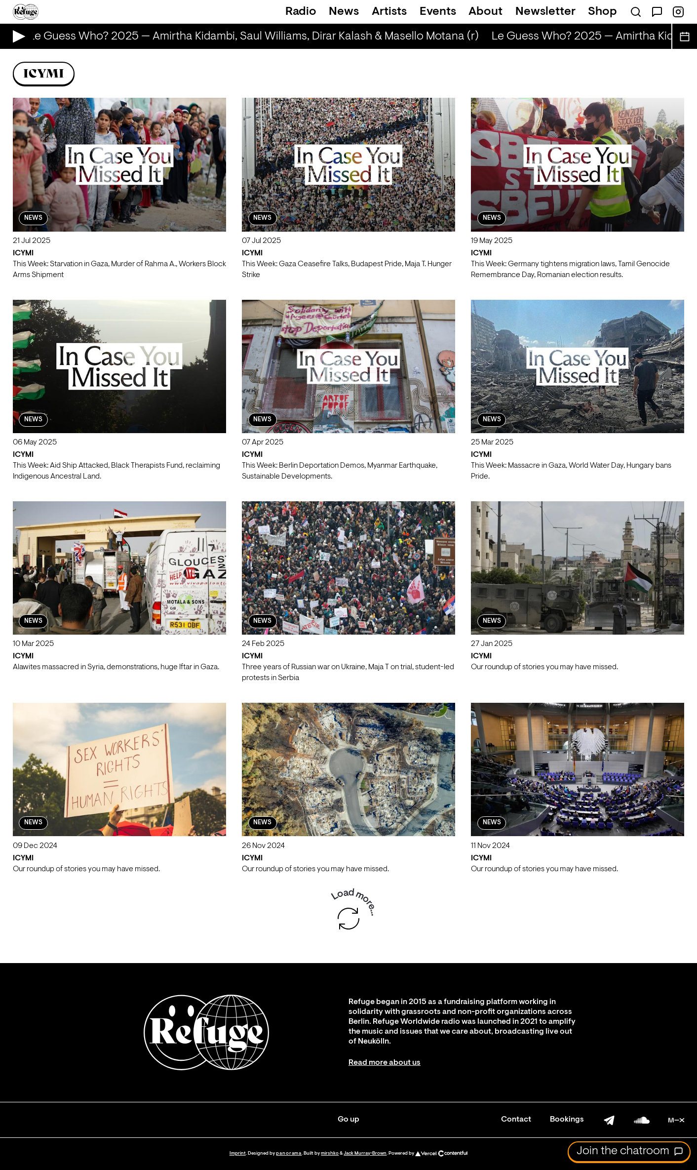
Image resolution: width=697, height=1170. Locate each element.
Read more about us (384, 1063)
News (344, 12)
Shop (602, 12)
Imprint (238, 1153)
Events (438, 12)
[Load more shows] (348, 918)
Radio (300, 12)
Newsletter (545, 12)
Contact (516, 1120)
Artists (389, 12)
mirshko (330, 1153)
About (485, 12)
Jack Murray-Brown (365, 1153)
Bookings (567, 1120)
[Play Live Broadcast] (16, 36)
